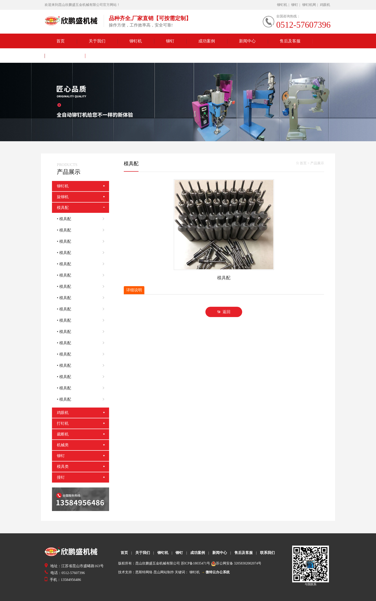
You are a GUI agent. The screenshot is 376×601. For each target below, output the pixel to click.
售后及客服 (290, 41)
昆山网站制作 (163, 572)
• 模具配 (83, 219)
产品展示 (317, 163)
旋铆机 (63, 197)
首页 (60, 41)
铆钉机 (282, 5)
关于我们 (97, 41)
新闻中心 (247, 41)
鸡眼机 (325, 5)
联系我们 (65, 56)
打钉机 (63, 423)
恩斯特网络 (143, 572)
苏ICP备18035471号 (195, 563)
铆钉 (294, 5)
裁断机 (63, 434)
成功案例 (206, 41)
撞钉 (61, 477)
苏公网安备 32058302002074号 (239, 563)
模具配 (63, 207)
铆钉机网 (309, 5)
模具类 (63, 466)
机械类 (63, 445)
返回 (223, 312)
